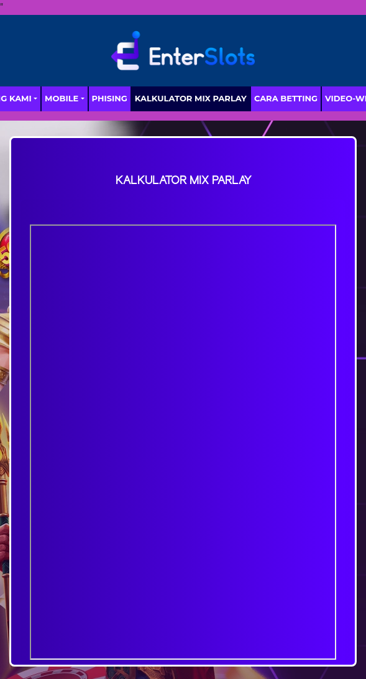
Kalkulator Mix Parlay (191, 98)
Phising (109, 98)
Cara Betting (286, 98)
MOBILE (61, 98)
